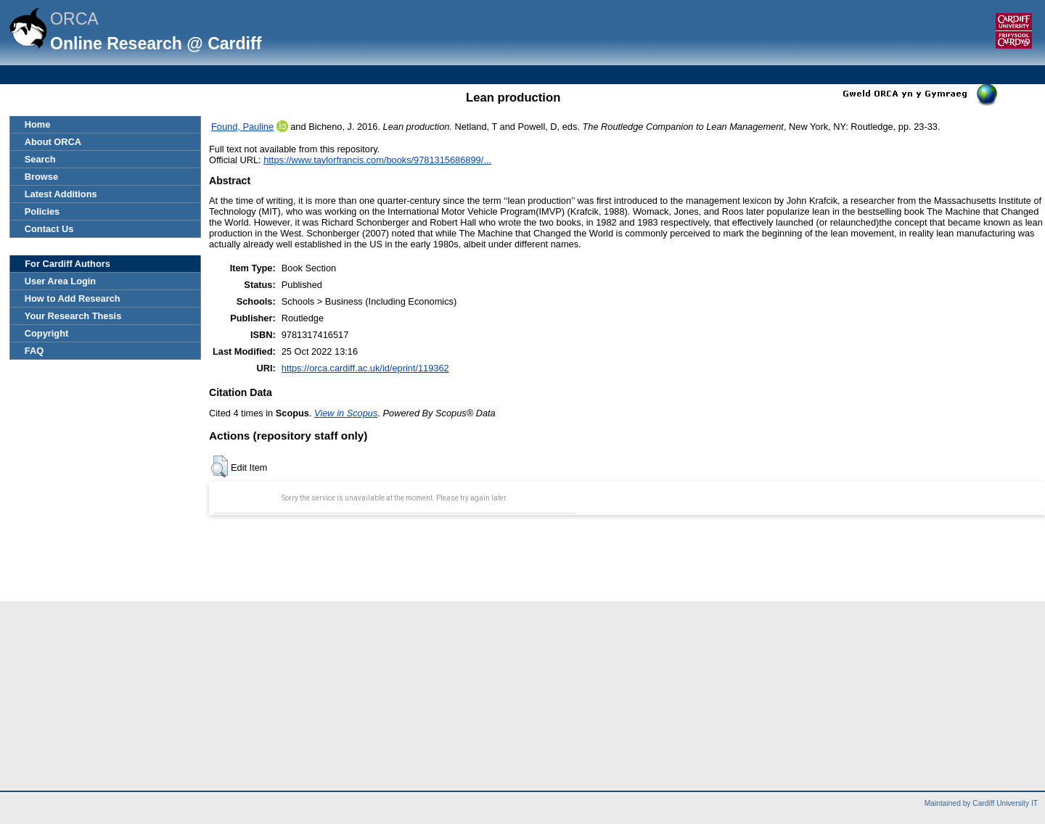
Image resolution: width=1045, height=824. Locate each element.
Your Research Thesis (73, 315)
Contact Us (49, 228)
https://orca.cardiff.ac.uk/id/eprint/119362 (365, 368)
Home (38, 124)
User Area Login (60, 281)
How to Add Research (72, 298)
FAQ (34, 350)
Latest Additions (61, 194)
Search (40, 159)
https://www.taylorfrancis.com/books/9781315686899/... (377, 159)
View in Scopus (345, 413)
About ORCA (53, 141)
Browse (41, 176)
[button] (219, 466)
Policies (42, 211)
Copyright (46, 333)
